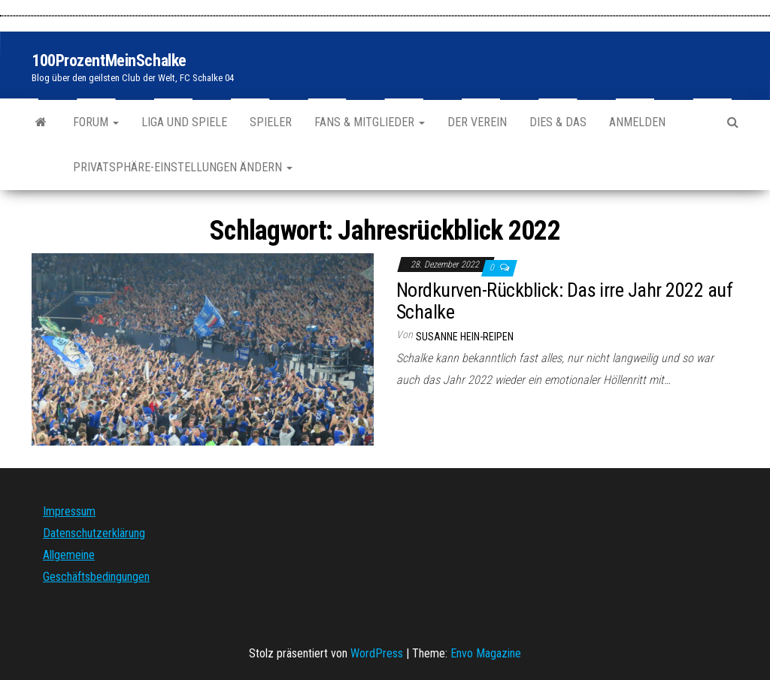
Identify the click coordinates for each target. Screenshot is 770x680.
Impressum (69, 511)
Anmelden (637, 122)
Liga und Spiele (184, 122)
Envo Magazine (485, 653)
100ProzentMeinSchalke (109, 60)
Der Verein (477, 122)
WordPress (376, 653)
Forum (96, 122)
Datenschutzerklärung (94, 533)
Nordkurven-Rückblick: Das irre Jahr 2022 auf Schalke (564, 301)
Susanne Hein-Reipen (465, 337)
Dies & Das (558, 122)
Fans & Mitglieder (369, 122)
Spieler (271, 122)
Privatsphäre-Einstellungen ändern (183, 167)
